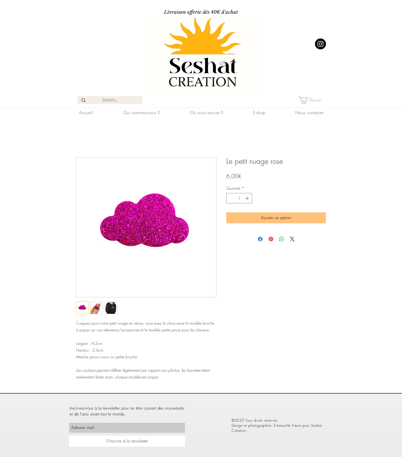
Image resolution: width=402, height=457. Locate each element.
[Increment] (247, 198)
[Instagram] (320, 43)
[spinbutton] (239, 198)
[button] (314, 100)
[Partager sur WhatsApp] (281, 239)
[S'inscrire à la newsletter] (127, 441)
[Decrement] (230, 198)
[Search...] (110, 100)
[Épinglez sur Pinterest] (271, 239)
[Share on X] (292, 239)
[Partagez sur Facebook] (260, 239)
